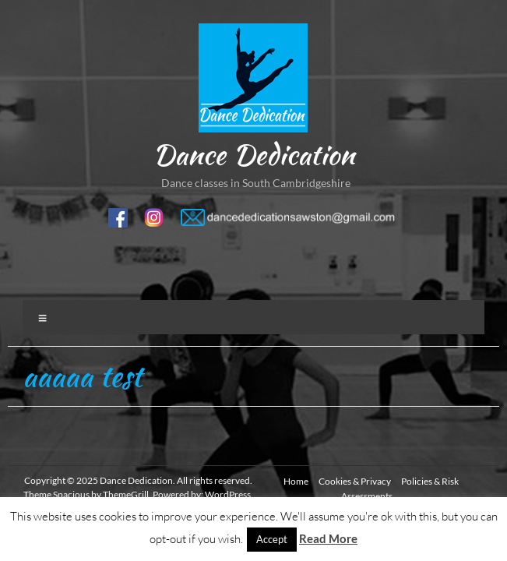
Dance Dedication (253, 154)
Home (295, 481)
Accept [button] (271, 539)
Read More (328, 538)
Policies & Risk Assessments (400, 488)
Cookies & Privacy (355, 481)
